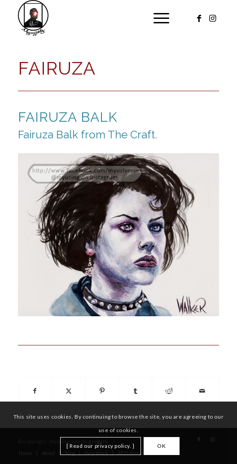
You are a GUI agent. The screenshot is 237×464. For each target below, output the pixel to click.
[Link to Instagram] (212, 18)
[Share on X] (68, 391)
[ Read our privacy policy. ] (100, 445)
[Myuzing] (98, 18)
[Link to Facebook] (199, 18)
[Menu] (157, 18)
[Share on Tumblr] (135, 391)
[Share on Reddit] (168, 391)
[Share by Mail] (202, 391)
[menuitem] (157, 18)
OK (161, 445)
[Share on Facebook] (35, 391)
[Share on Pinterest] (102, 391)
